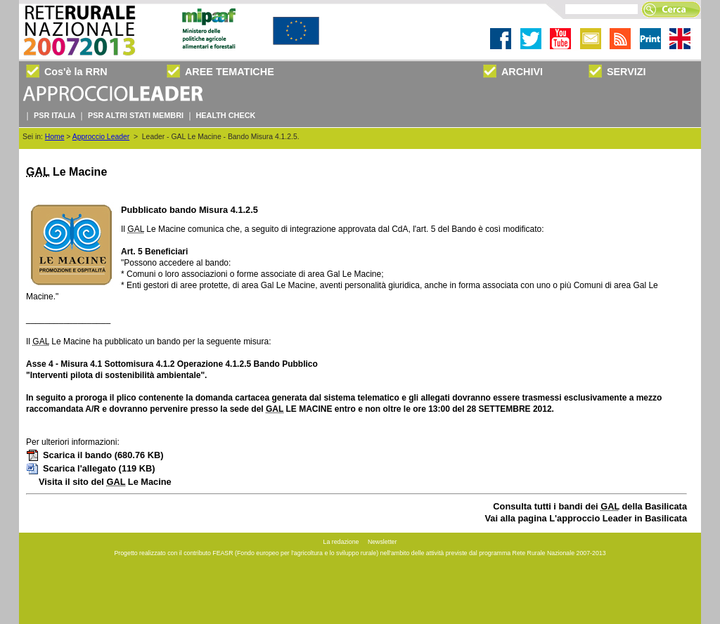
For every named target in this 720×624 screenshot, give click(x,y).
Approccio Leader (100, 137)
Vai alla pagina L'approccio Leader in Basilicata (585, 518)
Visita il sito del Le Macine (105, 481)
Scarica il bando (94, 455)
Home (55, 137)
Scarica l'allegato (90, 468)
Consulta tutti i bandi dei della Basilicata (590, 506)
